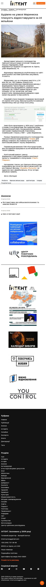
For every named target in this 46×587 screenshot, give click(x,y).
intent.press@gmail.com (10, 539)
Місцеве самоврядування (11, 499)
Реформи (4, 513)
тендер (32, 139)
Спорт (3, 518)
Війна (3, 480)
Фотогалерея (6, 523)
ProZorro (5, 180)
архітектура (30, 180)
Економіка (5, 487)
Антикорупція (6, 466)
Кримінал (4, 492)
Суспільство (6, 520)
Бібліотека (5, 473)
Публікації (5, 423)
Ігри (2, 457)
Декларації (5, 441)
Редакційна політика (9, 553)
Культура (5, 494)
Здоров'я (4, 490)
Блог (3, 471)
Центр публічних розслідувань (13, 525)
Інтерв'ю (4, 429)
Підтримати (41, 3)
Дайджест (5, 483)
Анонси (6, 196)
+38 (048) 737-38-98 (9, 542)
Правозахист (6, 511)
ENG (34, 3)
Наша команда (7, 549)
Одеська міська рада (17, 180)
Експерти (4, 435)
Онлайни (4, 432)
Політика (4, 509)
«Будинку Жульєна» (28, 168)
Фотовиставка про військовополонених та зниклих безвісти (21, 203)
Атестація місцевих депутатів (13, 468)
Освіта (3, 504)
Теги (3, 445)
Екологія (4, 485)
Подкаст (4, 506)
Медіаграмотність (8, 497)
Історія (3, 461)
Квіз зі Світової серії (11, 214)
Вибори (4, 475)
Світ (2, 516)
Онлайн (4, 502)
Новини (4, 419)
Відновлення (6, 478)
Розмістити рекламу (10, 560)
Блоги (3, 438)
